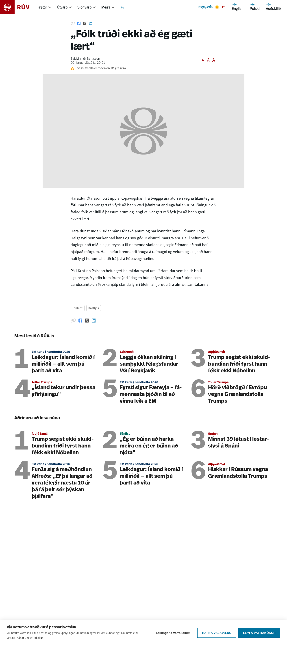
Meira (105, 7)
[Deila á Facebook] (78, 23)
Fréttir (42, 7)
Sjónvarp (84, 7)
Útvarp (62, 7)
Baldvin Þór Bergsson (85, 59)
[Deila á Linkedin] (90, 23)
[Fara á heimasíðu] (18, 7)
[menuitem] (44, 7)
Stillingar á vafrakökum (173, 633)
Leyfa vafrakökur (259, 633)
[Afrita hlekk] (73, 23)
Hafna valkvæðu (216, 633)
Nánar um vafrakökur (30, 638)
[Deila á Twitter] (84, 23)
